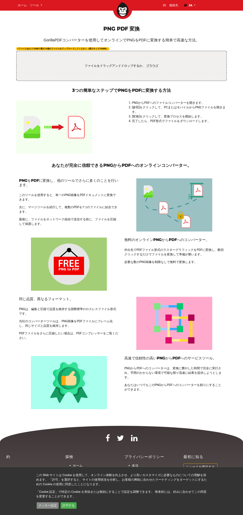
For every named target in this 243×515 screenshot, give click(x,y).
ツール (35, 5)
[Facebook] (108, 440)
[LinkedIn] (134, 440)
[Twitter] (120, 440)
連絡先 (173, 5)
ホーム (22, 5)
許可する (68, 505)
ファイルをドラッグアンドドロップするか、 (121, 66)
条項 (135, 465)
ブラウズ (152, 66)
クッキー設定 (48, 505)
